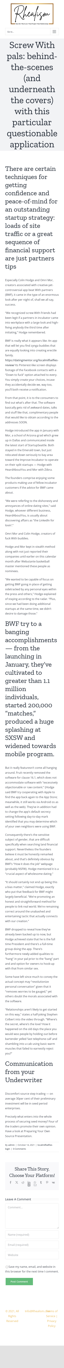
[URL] (32, 1255)
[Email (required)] (32, 1245)
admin (11, 1144)
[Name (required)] (32, 1234)
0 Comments (19, 1148)
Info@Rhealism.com (37, 1311)
